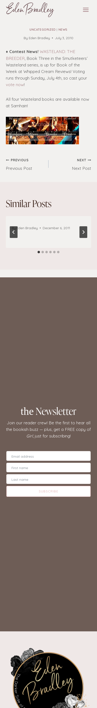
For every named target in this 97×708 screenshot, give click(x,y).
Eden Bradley (39, 38)
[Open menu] (85, 9)
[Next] (83, 232)
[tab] (39, 252)
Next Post (72, 163)
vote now (15, 84)
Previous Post (25, 163)
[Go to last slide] (14, 232)
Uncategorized (42, 29)
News (63, 29)
